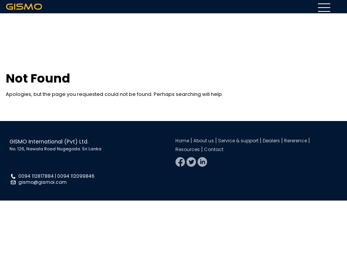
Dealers (271, 140)
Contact (213, 149)
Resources (187, 149)
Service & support (238, 140)
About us (203, 140)
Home (182, 140)
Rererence (295, 140)
